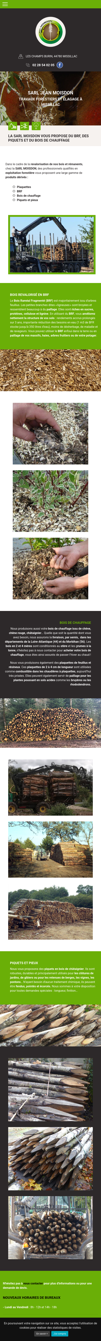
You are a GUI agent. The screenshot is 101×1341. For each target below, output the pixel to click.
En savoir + (42, 1333)
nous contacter (33, 1283)
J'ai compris (60, 1333)
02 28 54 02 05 (43, 65)
